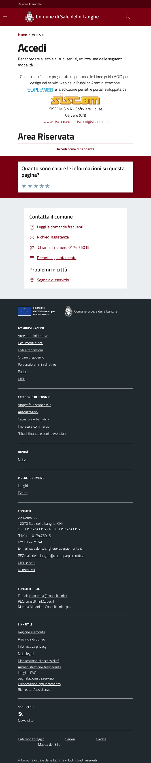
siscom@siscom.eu (91, 121)
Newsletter (26, 720)
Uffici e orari (26, 562)
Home (22, 34)
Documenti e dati (30, 342)
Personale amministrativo (37, 364)
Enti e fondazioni (30, 350)
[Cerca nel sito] (126, 16)
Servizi (70, 739)
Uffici (21, 378)
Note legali (26, 653)
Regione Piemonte (30, 4)
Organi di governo (31, 357)
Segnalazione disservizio (36, 678)
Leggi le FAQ (27, 672)
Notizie (23, 459)
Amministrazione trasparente (39, 667)
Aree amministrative (33, 335)
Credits (101, 739)
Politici (23, 371)
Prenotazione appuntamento (39, 683)
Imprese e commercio (33, 426)
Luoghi (23, 485)
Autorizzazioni (28, 412)
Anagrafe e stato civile (34, 404)
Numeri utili (26, 570)
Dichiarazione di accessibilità (39, 660)
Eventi (23, 492)
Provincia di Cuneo (31, 639)
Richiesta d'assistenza (34, 689)
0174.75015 (41, 535)
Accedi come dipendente (75, 149)
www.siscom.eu (56, 121)
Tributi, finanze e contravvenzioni (42, 433)
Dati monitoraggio (31, 739)
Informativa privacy (32, 646)
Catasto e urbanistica (33, 419)
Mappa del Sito (49, 744)
